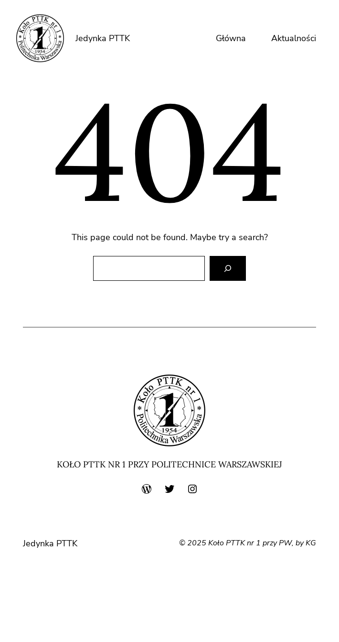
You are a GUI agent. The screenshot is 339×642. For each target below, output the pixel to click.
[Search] (228, 268)
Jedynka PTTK (102, 38)
